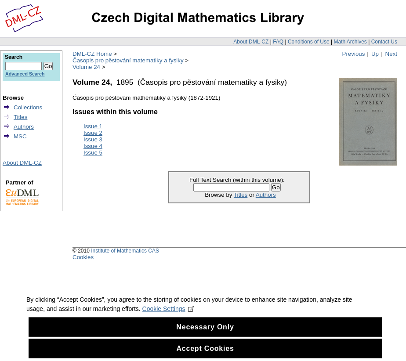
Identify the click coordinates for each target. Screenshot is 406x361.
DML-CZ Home (92, 54)
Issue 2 (92, 133)
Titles (240, 194)
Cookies (83, 257)
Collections (28, 107)
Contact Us (384, 42)
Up (375, 54)
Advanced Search (24, 73)
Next (391, 54)
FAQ (278, 42)
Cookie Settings (168, 317)
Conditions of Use (309, 42)
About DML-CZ (250, 42)
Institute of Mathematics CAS (125, 251)
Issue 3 (92, 139)
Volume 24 (86, 67)
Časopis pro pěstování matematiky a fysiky (128, 60)
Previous (353, 54)
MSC (20, 136)
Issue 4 (92, 146)
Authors (266, 194)
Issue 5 (92, 152)
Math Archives (350, 42)
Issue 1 (92, 126)
